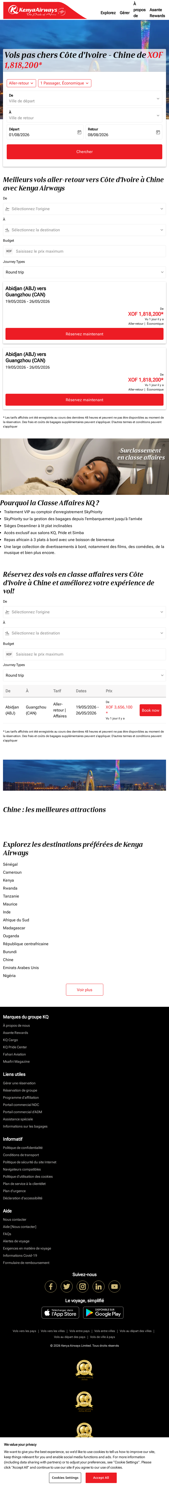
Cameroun (12, 872)
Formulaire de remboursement (26, 1263)
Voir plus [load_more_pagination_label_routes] (84, 989)
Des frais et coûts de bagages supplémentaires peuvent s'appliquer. (67, 422)
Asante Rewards (157, 12)
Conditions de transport (21, 1155)
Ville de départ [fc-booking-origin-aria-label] (22, 101)
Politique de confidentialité (23, 1148)
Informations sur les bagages (25, 1126)
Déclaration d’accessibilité (22, 1198)
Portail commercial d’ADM (22, 1112)
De (11, 95)
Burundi (10, 951)
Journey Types (14, 262)
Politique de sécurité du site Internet (29, 1162)
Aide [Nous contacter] (19, 1227)
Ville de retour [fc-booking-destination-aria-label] (21, 118)
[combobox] (87, 209)
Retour (93, 129)
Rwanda (10, 888)
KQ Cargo (10, 1040)
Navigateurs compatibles (22, 1169)
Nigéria (9, 975)
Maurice (10, 904)
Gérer (124, 12)
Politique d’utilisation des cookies (28, 1176)
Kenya (8, 880)
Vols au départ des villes (136, 1331)
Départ (14, 129)
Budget (8, 240)
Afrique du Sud (16, 920)
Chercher (84, 151)
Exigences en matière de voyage (27, 1248)
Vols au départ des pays (69, 1337)
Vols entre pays (79, 1331)
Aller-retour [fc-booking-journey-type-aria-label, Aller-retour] (19, 83)
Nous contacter (14, 1219)
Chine (8, 959)
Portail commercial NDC (21, 1105)
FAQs (7, 1234)
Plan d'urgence (14, 1191)
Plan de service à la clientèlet (24, 1184)
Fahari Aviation (14, 1054)
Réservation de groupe (20, 1090)
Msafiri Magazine (16, 1061)
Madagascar (14, 928)
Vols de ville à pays (102, 1337)
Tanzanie (11, 896)
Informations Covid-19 (20, 1255)
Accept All (101, 1477)
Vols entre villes (104, 1331)
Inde (7, 912)
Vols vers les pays (24, 1331)
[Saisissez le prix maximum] (88, 251)
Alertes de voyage (16, 1241)
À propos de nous (139, 12)
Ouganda (11, 936)
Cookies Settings (65, 1477)
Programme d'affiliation (21, 1097)
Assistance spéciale (18, 1119)
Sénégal (10, 864)
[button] (64, 83)
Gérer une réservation (19, 1083)
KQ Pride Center (15, 1047)
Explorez (108, 12)
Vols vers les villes (53, 1331)
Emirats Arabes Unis (21, 967)
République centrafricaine (26, 943)
